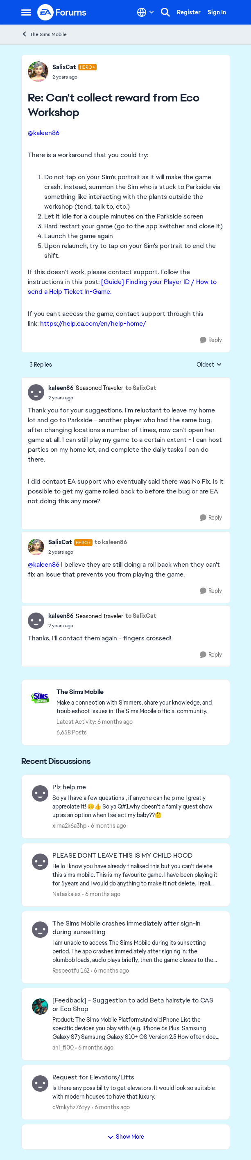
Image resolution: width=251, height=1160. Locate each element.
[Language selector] (145, 12)
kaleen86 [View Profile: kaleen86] (61, 388)
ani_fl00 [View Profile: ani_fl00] (63, 1047)
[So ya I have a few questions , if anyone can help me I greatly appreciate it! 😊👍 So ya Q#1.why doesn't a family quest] (135, 807)
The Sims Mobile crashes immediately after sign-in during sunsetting (126, 927)
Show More (125, 1136)
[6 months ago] (107, 826)
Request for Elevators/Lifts (93, 1077)
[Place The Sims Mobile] (139, 692)
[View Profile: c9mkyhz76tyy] (40, 1083)
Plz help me (69, 787)
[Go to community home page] (62, 12)
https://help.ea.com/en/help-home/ (93, 323)
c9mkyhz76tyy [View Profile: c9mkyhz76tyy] (71, 1106)
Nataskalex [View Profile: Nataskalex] (66, 893)
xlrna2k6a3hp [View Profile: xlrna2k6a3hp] (69, 825)
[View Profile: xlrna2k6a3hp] (40, 793)
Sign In (217, 12)
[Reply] (211, 340)
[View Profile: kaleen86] (36, 392)
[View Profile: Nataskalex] (40, 862)
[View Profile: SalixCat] (38, 71)
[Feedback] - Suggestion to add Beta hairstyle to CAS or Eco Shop (132, 1004)
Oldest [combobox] (209, 365)
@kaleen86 (43, 132)
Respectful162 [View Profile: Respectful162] (70, 970)
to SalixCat (140, 388)
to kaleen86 (111, 542)
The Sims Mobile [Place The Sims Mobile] (44, 34)
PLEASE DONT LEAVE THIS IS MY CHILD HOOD (122, 855)
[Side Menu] (26, 12)
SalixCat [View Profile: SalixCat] (64, 67)
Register (189, 12)
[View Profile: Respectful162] (40, 929)
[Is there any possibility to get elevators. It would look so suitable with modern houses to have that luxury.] (135, 1092)
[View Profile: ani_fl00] (40, 1006)
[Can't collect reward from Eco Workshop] (74, 77)
